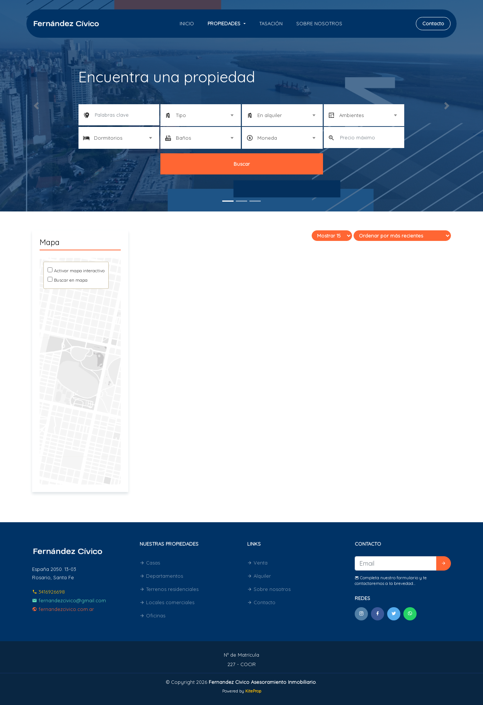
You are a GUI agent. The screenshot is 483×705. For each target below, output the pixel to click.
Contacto (433, 23)
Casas (150, 563)
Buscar (242, 164)
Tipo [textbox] (181, 115)
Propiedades (225, 23)
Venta (257, 563)
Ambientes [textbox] (351, 115)
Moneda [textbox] (267, 138)
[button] (36, 105)
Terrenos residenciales (169, 589)
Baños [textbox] (183, 138)
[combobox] (200, 115)
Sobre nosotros (319, 23)
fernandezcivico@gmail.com (69, 600)
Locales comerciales (167, 602)
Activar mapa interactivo (79, 270)
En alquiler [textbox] (269, 115)
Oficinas (152, 615)
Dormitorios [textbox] (108, 138)
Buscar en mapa (71, 280)
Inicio (187, 23)
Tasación (271, 23)
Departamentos (161, 576)
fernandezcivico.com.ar (63, 609)
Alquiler (259, 576)
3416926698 (48, 592)
